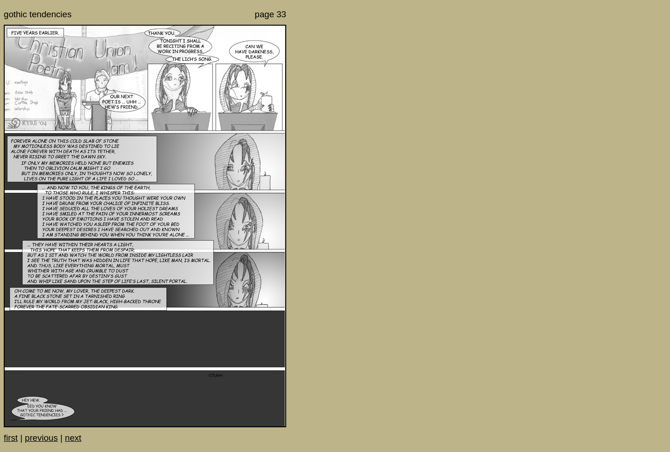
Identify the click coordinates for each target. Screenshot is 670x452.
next (73, 438)
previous (41, 438)
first (11, 438)
